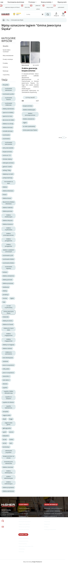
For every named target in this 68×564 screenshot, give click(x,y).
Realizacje (5, 71)
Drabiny (46, 527)
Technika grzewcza (24, 529)
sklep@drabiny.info (10, 529)
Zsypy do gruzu (23, 519)
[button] (48, 14)
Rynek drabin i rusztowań (7, 50)
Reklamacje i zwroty (49, 519)
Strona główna (4, 20)
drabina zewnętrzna (28, 119)
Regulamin (47, 524)
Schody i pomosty (23, 516)
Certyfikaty (22, 549)
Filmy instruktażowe (8, 55)
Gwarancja (47, 521)
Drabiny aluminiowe (24, 508)
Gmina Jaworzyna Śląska (30, 130)
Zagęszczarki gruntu (24, 524)
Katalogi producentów (50, 529)
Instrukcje (21, 551)
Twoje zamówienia (24, 538)
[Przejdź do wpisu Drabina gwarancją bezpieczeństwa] (30, 52)
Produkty (5, 63)
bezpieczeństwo (27, 106)
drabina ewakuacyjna (29, 109)
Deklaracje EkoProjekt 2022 (26, 546)
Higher (25, 122)
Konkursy (5, 67)
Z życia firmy (6, 74)
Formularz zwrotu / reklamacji (52, 511)
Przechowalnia (23, 543)
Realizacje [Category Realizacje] (25, 65)
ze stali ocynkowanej (29, 126)
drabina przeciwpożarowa (30, 114)
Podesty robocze (23, 513)
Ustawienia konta (23, 541)
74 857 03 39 (8, 522)
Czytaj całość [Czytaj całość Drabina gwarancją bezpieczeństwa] (30, 97)
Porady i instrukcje (8, 59)
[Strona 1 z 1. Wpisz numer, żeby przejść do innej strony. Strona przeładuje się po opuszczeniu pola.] (63, 138)
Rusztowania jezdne (24, 511)
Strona (60, 137)
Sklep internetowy (32, 561)
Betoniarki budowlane (25, 521)
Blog (8, 20)
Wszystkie (5, 46)
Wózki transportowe (24, 527)
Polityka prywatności (49, 516)
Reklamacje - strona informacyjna (53, 508)
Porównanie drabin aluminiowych (53, 513)
